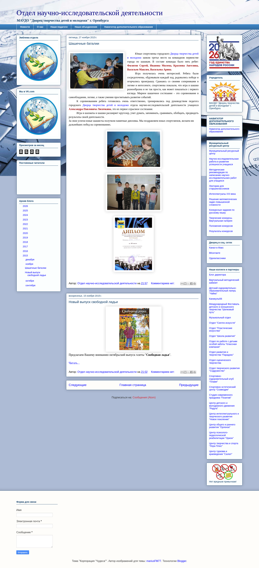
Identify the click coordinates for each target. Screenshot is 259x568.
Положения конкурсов (221, 226)
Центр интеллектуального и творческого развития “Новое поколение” (224, 416)
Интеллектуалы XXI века (222, 194)
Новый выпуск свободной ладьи (93, 302)
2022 (26, 224)
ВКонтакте (214, 253)
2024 (26, 215)
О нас (40, 27)
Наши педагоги (59, 27)
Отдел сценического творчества (220, 361)
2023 (26, 219)
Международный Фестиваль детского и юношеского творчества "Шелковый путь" (224, 308)
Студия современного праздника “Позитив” (221, 396)
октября (30, 280)
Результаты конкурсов (221, 231)
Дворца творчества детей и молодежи (106, 105)
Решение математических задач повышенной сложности (223, 202)
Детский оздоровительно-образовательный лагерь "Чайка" (222, 291)
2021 (26, 228)
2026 (26, 206)
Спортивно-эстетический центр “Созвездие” (222, 388)
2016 (26, 251)
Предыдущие (189, 385)
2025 (26, 210)
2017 (26, 246)
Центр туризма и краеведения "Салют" (220, 452)
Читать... (74, 363)
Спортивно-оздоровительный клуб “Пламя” (221, 379)
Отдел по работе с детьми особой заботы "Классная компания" (223, 344)
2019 (26, 237)
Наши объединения (86, 27)
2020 (26, 233)
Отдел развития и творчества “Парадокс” (221, 353)
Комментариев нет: (163, 283)
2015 (26, 255)
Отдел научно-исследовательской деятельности (90, 13)
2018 (26, 242)
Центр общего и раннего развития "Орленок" (222, 426)
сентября (30, 285)
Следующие (78, 385)
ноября (29, 264)
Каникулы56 (215, 298)
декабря (30, 259)
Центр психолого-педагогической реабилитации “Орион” (221, 435)
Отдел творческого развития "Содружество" (224, 369)
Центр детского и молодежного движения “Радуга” (222, 406)
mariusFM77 (153, 561)
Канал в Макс (216, 247)
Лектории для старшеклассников (219, 187)
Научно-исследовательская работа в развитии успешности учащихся (224, 161)
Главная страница (132, 385)
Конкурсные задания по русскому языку (222, 211)
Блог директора (217, 274)
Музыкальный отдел (220, 317)
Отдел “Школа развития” (222, 336)
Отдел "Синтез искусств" (222, 323)
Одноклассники (217, 258)
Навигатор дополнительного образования (128, 27)
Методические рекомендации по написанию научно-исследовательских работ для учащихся (223, 175)
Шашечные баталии (84, 43)
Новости (25, 27)
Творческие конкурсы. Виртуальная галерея (221, 219)
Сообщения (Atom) (144, 397)
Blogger (181, 561)
